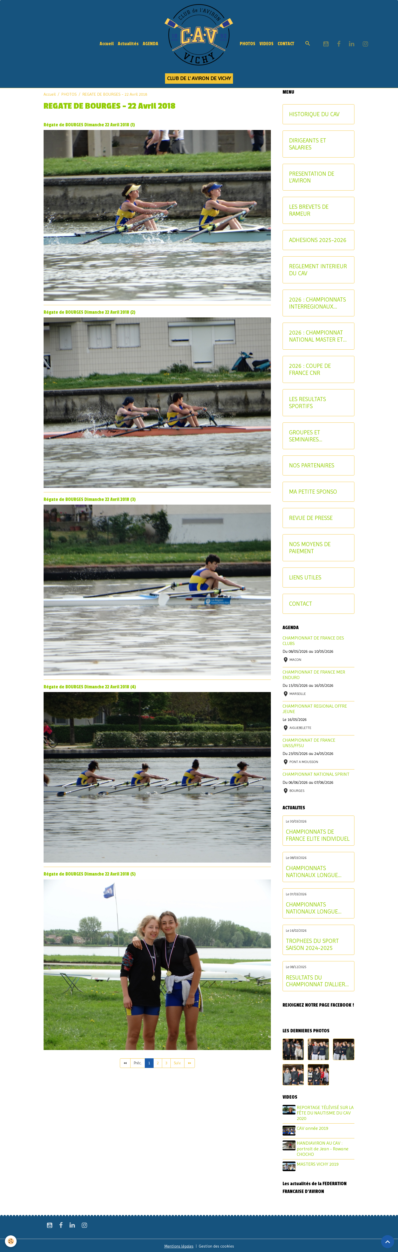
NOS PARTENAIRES (311, 465)
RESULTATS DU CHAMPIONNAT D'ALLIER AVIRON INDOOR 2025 (315, 981)
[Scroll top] (387, 1241)
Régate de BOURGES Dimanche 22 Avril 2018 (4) (90, 687)
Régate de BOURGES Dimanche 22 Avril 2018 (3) (90, 499)
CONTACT (286, 44)
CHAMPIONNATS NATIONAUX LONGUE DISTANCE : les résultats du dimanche (315, 872)
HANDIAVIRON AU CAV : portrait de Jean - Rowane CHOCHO (323, 1148)
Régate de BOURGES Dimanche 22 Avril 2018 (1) (89, 125)
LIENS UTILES (305, 577)
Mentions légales (178, 1244)
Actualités (128, 44)
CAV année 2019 (313, 1128)
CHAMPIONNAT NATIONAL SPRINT (316, 774)
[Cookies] (11, 1241)
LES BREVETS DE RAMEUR (308, 210)
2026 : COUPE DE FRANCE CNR (310, 369)
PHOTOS (247, 44)
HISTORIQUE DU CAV (314, 114)
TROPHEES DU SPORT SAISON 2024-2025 (312, 944)
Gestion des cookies (217, 1244)
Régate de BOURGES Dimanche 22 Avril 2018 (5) (90, 874)
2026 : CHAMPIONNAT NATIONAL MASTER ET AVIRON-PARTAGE (316, 336)
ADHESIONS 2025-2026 (317, 240)
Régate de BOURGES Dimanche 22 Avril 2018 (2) (89, 312)
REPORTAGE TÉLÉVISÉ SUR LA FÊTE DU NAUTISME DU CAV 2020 (323, 1113)
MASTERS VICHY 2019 (318, 1163)
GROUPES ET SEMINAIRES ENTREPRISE (304, 436)
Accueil (107, 44)
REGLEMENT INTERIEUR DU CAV (318, 270)
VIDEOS (266, 44)
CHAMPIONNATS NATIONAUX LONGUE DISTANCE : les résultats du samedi (315, 908)
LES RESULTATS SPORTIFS (307, 402)
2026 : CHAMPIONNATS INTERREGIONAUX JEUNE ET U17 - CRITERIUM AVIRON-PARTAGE (317, 303)
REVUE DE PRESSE (311, 517)
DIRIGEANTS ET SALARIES (307, 144)
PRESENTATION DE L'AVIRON (311, 177)
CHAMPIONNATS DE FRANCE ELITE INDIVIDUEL (317, 835)
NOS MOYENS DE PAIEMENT (310, 548)
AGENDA (150, 44)
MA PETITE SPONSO (313, 491)
